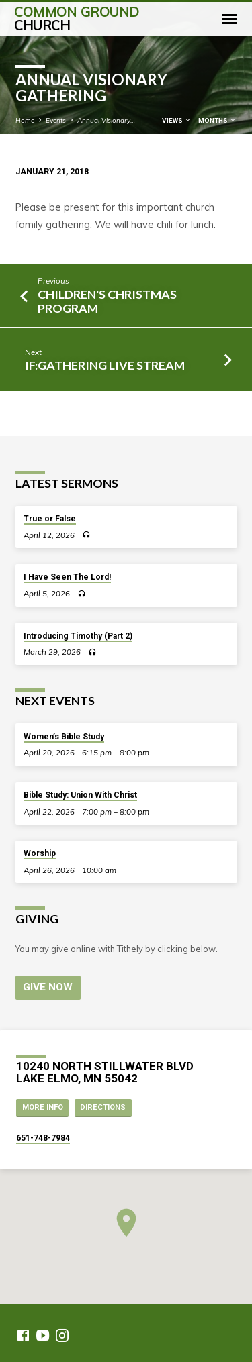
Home (24, 120)
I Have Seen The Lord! (67, 577)
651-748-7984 (43, 1138)
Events (56, 120)
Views (177, 120)
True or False (50, 518)
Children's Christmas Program (107, 300)
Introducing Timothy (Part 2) (78, 636)
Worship (40, 853)
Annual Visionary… (106, 120)
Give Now (48, 987)
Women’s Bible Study (64, 736)
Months (217, 120)
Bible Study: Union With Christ (80, 795)
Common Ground (77, 18)
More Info (42, 1107)
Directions (103, 1107)
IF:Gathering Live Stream (105, 365)
